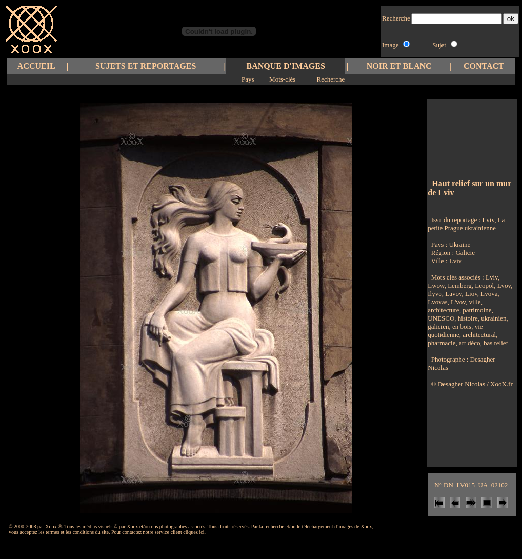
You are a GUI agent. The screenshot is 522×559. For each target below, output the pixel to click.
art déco (468, 343)
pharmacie (441, 343)
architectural (478, 334)
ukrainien (492, 318)
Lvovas (437, 302)
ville (473, 302)
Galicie (465, 252)
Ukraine (459, 244)
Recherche (330, 79)
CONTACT (484, 66)
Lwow (436, 285)
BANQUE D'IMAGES (286, 66)
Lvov (503, 285)
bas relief (495, 343)
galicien (438, 326)
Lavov (453, 293)
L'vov (457, 302)
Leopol (483, 285)
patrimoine (476, 310)
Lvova (488, 293)
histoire (467, 318)
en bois (461, 326)
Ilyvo (434, 293)
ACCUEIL (36, 66)
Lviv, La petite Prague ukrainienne (466, 224)
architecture (443, 310)
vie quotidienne (455, 330)
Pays (248, 79)
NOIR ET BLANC (399, 66)
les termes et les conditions (66, 532)
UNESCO (441, 318)
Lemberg (459, 285)
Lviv (455, 261)
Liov (470, 293)
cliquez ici (193, 532)
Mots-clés (282, 79)
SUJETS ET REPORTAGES (145, 66)
